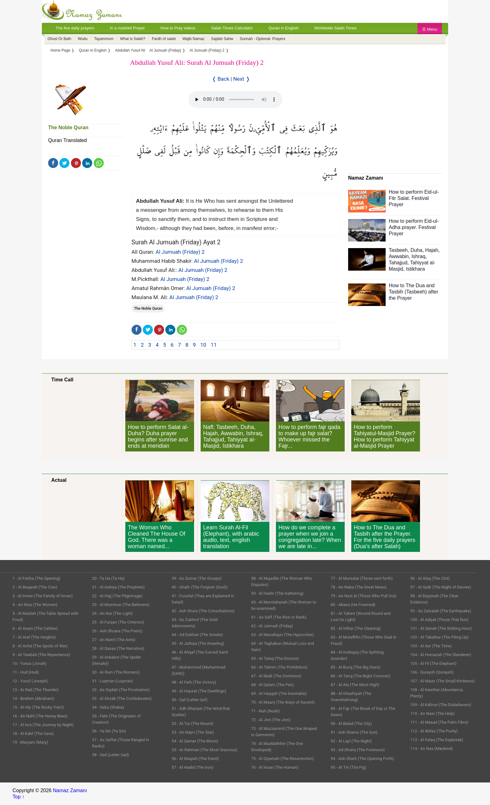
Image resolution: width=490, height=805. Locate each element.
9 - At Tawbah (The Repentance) (41, 654)
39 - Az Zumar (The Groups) (197, 578)
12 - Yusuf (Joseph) (30, 681)
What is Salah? (132, 39)
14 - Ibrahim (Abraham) (33, 698)
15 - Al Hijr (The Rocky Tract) (38, 707)
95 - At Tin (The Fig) (348, 767)
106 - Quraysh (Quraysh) (432, 672)
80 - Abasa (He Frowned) (353, 604)
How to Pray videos (178, 28)
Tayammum (103, 39)
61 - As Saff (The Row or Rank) (278, 617)
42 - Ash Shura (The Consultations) (203, 611)
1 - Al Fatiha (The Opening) (36, 578)
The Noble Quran (68, 127)
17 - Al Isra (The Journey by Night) (43, 724)
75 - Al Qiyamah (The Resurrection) (282, 758)
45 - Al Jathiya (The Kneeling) (198, 643)
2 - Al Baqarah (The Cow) (34, 587)
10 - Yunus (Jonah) (29, 663)
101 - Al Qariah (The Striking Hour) (441, 628)
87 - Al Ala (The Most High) (355, 684)
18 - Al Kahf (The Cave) (33, 733)
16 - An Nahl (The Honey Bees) (40, 716)
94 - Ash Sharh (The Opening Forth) (362, 758)
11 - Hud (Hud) (25, 672)
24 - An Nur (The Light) (112, 613)
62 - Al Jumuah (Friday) (272, 626)
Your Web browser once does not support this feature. (235, 99)
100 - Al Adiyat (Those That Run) (439, 619)
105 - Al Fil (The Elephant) (433, 663)
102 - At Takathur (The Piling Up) (439, 637)
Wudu (83, 39)
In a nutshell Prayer (127, 28)
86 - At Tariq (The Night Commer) (360, 676)
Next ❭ (241, 79)
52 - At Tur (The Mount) (192, 723)
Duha (416, 250)
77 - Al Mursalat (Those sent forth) (361, 578)
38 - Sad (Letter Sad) (110, 754)
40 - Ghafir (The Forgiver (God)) (200, 587)
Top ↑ (18, 796)
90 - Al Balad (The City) (351, 723)
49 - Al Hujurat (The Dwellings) (199, 691)
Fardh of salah (164, 39)
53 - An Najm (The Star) (193, 732)
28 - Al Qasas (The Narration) (118, 648)
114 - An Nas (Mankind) (431, 748)
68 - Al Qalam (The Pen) (272, 684)
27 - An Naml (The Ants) (113, 639)
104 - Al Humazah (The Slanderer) (440, 654)
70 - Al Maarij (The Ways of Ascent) (283, 702)
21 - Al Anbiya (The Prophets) (118, 587)
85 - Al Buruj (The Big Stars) (355, 667)
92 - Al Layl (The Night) (351, 741)
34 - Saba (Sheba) (108, 707)
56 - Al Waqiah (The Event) (195, 758)
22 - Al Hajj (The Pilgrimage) (117, 596)
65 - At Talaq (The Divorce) (275, 658)
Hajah (431, 250)
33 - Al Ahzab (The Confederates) (122, 698)
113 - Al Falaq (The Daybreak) (436, 739)
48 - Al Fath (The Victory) (194, 682)
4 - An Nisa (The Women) (35, 604)
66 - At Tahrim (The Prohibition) (279, 667)
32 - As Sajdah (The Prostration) (121, 689)
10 (203, 345)
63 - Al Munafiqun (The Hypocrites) (282, 634)
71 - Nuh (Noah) (265, 711)
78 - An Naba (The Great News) (359, 587)
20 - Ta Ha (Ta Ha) (108, 578)
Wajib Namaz (193, 39)
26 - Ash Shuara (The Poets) (117, 631)
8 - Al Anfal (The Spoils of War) (40, 646)
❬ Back (220, 79)
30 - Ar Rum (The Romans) (116, 672)
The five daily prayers (75, 28)
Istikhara (415, 269)
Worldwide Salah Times (335, 28)
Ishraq (418, 256)
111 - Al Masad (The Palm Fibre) (439, 722)
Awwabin (399, 256)
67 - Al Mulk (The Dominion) (276, 676)
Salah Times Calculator (232, 28)
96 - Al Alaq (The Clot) (430, 578)
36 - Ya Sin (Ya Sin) (109, 731)
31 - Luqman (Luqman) (112, 681)
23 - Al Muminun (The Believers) (121, 604)
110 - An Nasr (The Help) (432, 713)
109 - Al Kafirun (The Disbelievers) (440, 704)
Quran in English (283, 28)
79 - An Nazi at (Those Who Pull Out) (363, 596)
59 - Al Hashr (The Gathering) (277, 593)
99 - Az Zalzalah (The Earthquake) (440, 611)
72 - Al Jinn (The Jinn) (271, 719)
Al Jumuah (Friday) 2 (180, 252)
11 (214, 345)
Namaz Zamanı (70, 790)
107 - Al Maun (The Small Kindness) (442, 681)
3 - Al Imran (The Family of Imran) (42, 596)
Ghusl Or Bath (59, 39)
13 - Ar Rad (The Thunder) (35, 689)
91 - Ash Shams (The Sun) (354, 732)
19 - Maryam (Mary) (30, 742)
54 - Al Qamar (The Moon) (195, 741)
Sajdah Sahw (222, 39)
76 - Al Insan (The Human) (274, 767)
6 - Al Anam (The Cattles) (35, 628)
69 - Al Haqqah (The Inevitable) (279, 693)
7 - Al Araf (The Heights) (34, 637)
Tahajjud (398, 262)
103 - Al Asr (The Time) (431, 646)
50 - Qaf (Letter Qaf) (190, 699)
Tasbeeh (398, 250)
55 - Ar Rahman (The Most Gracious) (204, 749)
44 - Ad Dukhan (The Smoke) (197, 634)
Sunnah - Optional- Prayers (262, 39)
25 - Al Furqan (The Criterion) (118, 622)
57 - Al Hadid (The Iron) (192, 767)
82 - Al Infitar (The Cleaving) (356, 628)
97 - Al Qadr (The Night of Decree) (440, 587)
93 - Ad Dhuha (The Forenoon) (358, 749)
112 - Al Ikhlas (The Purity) (434, 731)
